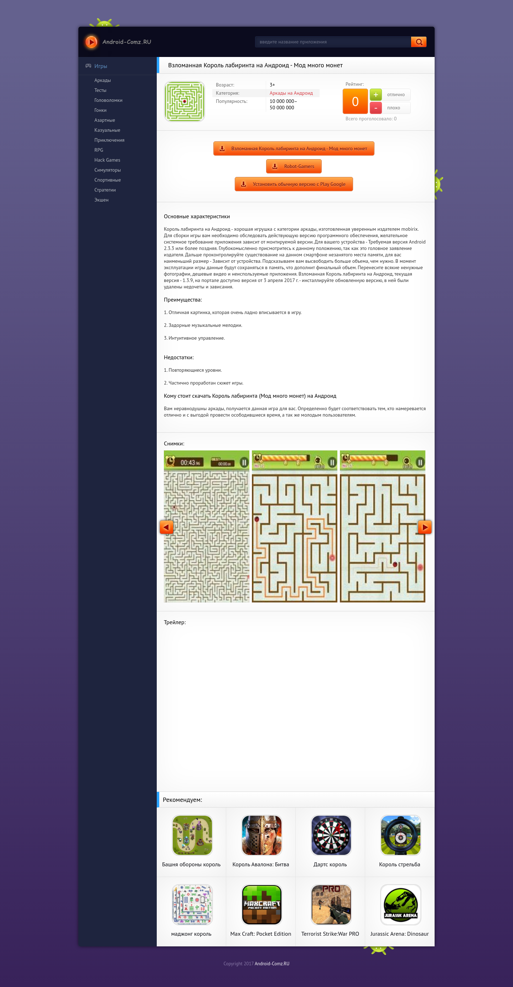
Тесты (100, 90)
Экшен (101, 200)
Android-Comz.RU (272, 964)
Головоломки (108, 100)
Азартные (104, 120)
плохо (385, 108)
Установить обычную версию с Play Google (299, 184)
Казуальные (107, 130)
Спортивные (107, 180)
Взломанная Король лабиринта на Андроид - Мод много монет (299, 148)
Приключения (109, 140)
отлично (387, 95)
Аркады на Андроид (291, 93)
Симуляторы (107, 170)
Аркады (102, 80)
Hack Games (107, 160)
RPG (98, 150)
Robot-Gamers (299, 166)
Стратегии (105, 190)
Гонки (100, 110)
